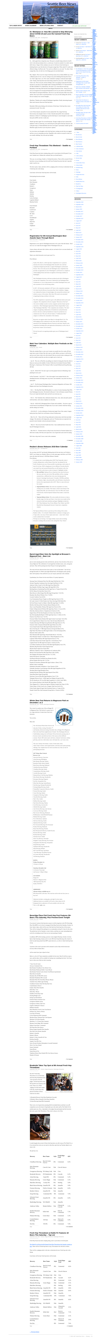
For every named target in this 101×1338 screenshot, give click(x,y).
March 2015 (78, 288)
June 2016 (78, 253)
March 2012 (78, 373)
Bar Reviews (79, 134)
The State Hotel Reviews (94, 98)
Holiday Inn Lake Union (94, 81)
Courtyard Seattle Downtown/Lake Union (96, 102)
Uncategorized (44, 37)
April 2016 (78, 258)
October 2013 (79, 328)
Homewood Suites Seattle (95, 37)
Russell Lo (78, 184)
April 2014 (78, 314)
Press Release (79, 179)
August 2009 (79, 445)
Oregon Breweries (49, 1069)
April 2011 (78, 398)
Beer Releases (79, 139)
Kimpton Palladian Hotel (95, 118)
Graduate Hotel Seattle (95, 91)
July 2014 (78, 307)
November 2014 (79, 298)
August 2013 (79, 333)
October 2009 (79, 441)
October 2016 (79, 244)
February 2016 (79, 263)
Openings (78, 172)
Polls (77, 176)
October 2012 (79, 356)
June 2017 (78, 225)
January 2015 (79, 293)
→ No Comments (69, 139)
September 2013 (79, 331)
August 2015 (79, 277)
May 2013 (78, 340)
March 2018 (78, 206)
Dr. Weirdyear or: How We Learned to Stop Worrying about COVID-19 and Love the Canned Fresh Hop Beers (51, 34)
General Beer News (80, 162)
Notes (77, 169)
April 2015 (78, 286)
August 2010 (79, 417)
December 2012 (79, 352)
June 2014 (78, 309)
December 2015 (79, 267)
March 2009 (78, 457)
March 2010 (78, 429)
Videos (77, 191)
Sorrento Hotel (94, 105)
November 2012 (79, 354)
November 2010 (79, 410)
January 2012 (79, 377)
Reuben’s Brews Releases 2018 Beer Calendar (49, 447)
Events (40, 347)
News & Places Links (47, 25)
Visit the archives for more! (82, 123)
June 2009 (78, 450)
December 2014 (79, 295)
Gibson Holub (79, 165)
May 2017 (78, 227)
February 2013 (79, 347)
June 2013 (78, 338)
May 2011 (78, 396)
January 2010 (79, 434)
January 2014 (79, 321)
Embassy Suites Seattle (94, 71)
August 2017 (79, 220)
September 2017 (79, 218)
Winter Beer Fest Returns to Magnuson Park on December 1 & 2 (83, 101)
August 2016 (79, 249)
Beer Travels (79, 144)
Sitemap (88, 1336)
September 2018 (79, 204)
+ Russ (77, 132)
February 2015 (79, 291)
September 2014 (79, 302)
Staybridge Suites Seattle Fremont (95, 131)
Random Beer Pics (80, 181)
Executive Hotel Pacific (95, 89)
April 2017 (78, 230)
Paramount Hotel (95, 63)
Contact (60, 25)
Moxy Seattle (94, 128)
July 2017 (78, 223)
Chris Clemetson (80, 148)
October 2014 (79, 300)
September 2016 (79, 246)
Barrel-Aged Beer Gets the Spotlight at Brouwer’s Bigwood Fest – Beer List (84, 96)
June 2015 (78, 281)
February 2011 (79, 403)
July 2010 (78, 420)
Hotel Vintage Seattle (94, 94)
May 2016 (78, 256)
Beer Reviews (79, 141)
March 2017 (78, 232)
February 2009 (79, 459)
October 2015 (79, 272)
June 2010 (78, 422)
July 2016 (78, 251)
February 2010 (79, 431)
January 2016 (79, 265)
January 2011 (79, 406)
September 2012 (79, 359)
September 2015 (79, 274)
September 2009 (79, 443)
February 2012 (79, 375)
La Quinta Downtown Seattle (95, 115)
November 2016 (79, 242)
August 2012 (79, 361)
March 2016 (78, 260)
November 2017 (79, 213)
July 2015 (78, 279)
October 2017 (79, 216)
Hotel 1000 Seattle (94, 73)
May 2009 (78, 452)
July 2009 (78, 448)
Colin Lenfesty (79, 155)
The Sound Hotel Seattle (94, 111)
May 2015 (78, 284)
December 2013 (79, 324)
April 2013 (78, 342)
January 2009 (79, 462)
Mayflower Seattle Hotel (95, 55)
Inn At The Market (94, 107)
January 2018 (79, 209)
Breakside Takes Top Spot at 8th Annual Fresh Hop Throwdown (83, 114)
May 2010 (78, 424)
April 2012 (78, 370)
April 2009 (78, 455)
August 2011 (79, 389)
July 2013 (78, 335)
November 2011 (79, 382)
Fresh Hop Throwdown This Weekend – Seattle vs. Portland (82, 77)
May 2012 (78, 368)
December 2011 (79, 380)
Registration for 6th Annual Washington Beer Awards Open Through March (83, 83)
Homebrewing (79, 167)
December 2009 (79, 436)
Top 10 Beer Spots (15, 25)
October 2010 (79, 413)
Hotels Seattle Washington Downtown (94, 34)
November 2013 (79, 326)
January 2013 (79, 349)
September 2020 (79, 202)
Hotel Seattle (94, 84)
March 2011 (78, 401)
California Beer (79, 146)
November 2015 (79, 270)
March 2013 (78, 345)
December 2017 (79, 211)
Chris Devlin (79, 151)
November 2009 (79, 438)
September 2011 (79, 387)
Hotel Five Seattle (94, 68)
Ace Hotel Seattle (94, 60)
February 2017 (79, 235)
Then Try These (79, 186)
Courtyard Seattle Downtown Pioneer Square (95, 125)
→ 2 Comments (69, 440)
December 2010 (79, 408)
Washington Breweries (49, 704)
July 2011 (78, 391)
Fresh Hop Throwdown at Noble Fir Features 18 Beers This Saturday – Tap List (84, 119)
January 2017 (79, 237)
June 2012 (78, 366)
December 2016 (79, 239)
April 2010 (78, 427)
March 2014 (78, 317)
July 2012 (78, 363)
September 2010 (79, 415)
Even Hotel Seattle (94, 57)
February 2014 (79, 319)
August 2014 (79, 305)
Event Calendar (30, 25)
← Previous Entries (34, 1332)
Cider (77, 153)
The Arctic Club (94, 86)
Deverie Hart (79, 158)
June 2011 (78, 394)
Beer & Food (79, 137)
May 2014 (78, 312)
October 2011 (79, 384)
